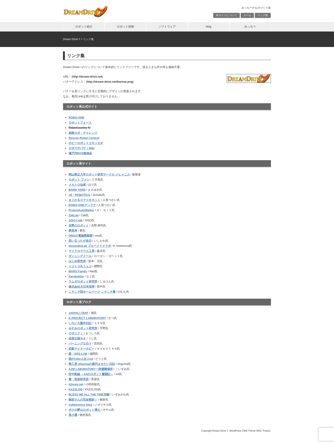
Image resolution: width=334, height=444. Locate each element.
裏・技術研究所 (79, 379)
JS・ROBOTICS (79, 195)
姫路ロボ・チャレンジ (83, 132)
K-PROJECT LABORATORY (87, 318)
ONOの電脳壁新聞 (80, 235)
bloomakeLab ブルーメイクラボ (90, 245)
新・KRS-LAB (78, 353)
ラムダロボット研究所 (83, 281)
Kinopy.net (76, 384)
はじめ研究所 (77, 261)
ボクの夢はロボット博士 (84, 409)
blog (208, 26)
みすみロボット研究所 (83, 328)
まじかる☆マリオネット (84, 200)
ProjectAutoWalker (81, 210)
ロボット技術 (125, 26)
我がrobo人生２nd (81, 358)
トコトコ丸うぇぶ (80, 266)
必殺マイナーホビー (81, 348)
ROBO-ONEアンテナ (82, 205)
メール (247, 15)
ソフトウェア (167, 26)
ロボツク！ (76, 333)
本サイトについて (226, 15)
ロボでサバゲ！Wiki (82, 148)
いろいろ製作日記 (80, 323)
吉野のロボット (79, 225)
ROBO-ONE (76, 117)
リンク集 (262, 15)
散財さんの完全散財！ (83, 399)
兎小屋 (73, 415)
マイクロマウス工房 (81, 251)
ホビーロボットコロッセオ (86, 143)
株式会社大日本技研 (81, 286)
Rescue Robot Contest (84, 138)
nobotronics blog (80, 404)
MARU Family (78, 271)
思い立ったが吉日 (80, 240)
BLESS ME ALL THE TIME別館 (89, 394)
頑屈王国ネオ (77, 338)
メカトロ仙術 (77, 184)
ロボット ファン (79, 179)
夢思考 (73, 230)
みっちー (250, 26)
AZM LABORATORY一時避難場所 (91, 369)
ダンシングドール (80, 256)
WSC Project (263, 430)
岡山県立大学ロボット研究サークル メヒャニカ (99, 174)
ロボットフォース (80, 122)
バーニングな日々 (80, 343)
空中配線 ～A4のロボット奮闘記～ (91, 374)
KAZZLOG (76, 389)
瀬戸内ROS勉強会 (80, 153)
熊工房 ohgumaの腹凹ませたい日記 (92, 364)
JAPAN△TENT (78, 313)
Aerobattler (76, 276)
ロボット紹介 (83, 26)
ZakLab (74, 215)
